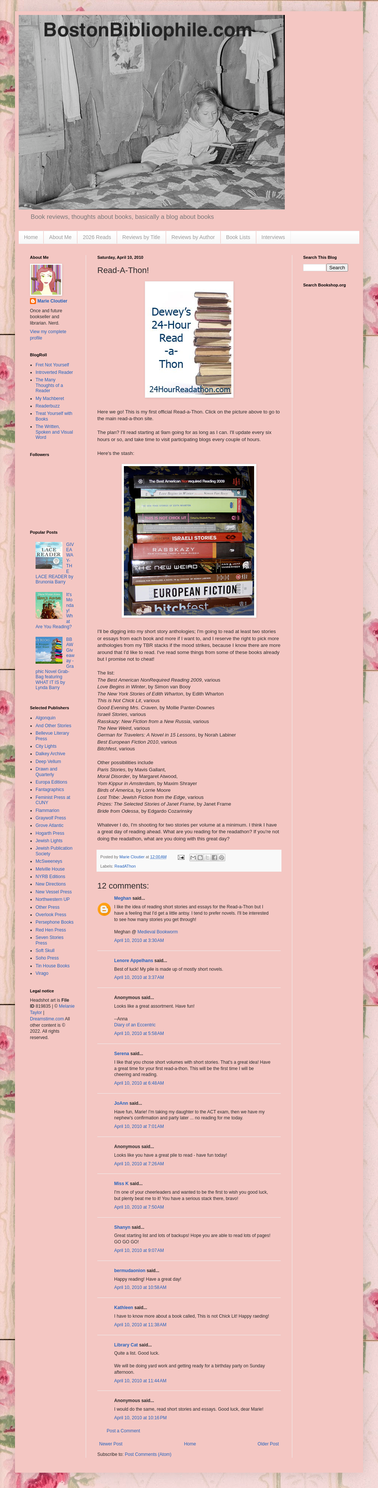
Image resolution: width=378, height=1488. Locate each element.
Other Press (48, 907)
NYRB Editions (50, 876)
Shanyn (122, 1227)
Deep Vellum (48, 761)
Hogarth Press (50, 833)
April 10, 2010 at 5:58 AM (139, 1033)
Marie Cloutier (52, 301)
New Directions (51, 884)
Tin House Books (53, 965)
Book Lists (238, 237)
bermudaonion (129, 1270)
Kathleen (123, 1307)
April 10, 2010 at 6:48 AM (139, 1083)
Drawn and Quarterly (46, 771)
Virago (42, 973)
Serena (121, 1053)
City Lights (46, 746)
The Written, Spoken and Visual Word (54, 432)
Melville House (50, 869)
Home (31, 237)
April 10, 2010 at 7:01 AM (139, 1126)
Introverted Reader (54, 372)
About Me (60, 237)
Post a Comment (123, 1430)
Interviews (273, 237)
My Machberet (50, 398)
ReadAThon (125, 866)
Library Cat (126, 1345)
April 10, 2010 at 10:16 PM (140, 1417)
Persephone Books (54, 922)
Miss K (121, 1183)
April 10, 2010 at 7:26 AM (139, 1163)
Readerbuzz (48, 406)
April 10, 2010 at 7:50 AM (139, 1207)
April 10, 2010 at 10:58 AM (140, 1287)
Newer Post (110, 1444)
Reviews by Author (193, 237)
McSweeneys (49, 861)
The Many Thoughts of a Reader (49, 385)
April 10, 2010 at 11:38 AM (140, 1324)
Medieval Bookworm (157, 931)
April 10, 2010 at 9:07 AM (139, 1250)
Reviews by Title (141, 237)
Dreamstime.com (47, 1019)
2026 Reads (97, 237)
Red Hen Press (51, 930)
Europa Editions (51, 782)
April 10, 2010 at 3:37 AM (139, 977)
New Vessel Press (54, 892)
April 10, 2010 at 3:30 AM (139, 940)
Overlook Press (51, 914)
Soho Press (47, 958)
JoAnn (121, 1103)
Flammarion (47, 810)
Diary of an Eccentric (135, 1024)
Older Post (268, 1444)
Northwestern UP (53, 899)
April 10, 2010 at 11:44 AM (140, 1380)
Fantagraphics (50, 789)
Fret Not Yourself (52, 365)
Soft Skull (45, 950)
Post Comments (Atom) (148, 1454)
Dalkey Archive (50, 753)
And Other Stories (53, 725)
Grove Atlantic (50, 825)
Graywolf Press (51, 818)
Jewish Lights (49, 840)
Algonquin (45, 717)
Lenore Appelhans (133, 960)
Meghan (122, 898)
